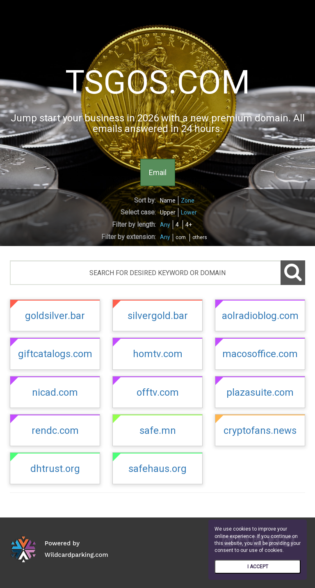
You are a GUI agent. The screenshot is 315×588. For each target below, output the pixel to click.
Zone (187, 200)
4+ (188, 224)
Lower (189, 212)
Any (165, 224)
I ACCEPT (257, 567)
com (181, 237)
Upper (168, 212)
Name (168, 200)
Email (158, 172)
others (199, 237)
